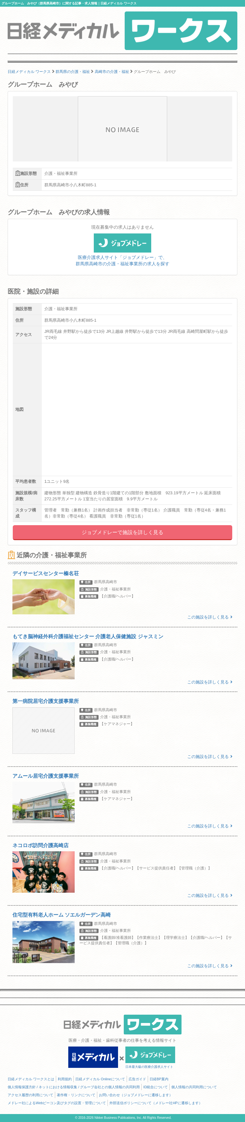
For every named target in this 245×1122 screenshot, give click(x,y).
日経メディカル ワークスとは (31, 1079)
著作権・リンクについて (76, 1095)
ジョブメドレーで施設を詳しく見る (122, 532)
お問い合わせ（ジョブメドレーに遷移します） (136, 1095)
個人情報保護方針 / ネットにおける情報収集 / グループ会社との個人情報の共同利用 (74, 1087)
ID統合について (155, 1087)
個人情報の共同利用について (194, 1087)
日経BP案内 (159, 1079)
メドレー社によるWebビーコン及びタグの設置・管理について (57, 1103)
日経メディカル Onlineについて (100, 1079)
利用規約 (65, 1079)
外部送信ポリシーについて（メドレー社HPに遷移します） (155, 1103)
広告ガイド (137, 1079)
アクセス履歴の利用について (30, 1095)
